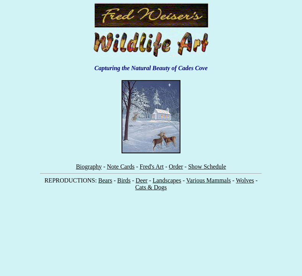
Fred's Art (152, 166)
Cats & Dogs (151, 187)
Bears (105, 180)
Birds (124, 180)
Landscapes (167, 180)
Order (176, 166)
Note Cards (121, 166)
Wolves (245, 180)
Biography (89, 166)
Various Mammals (208, 180)
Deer (142, 180)
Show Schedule (207, 166)
